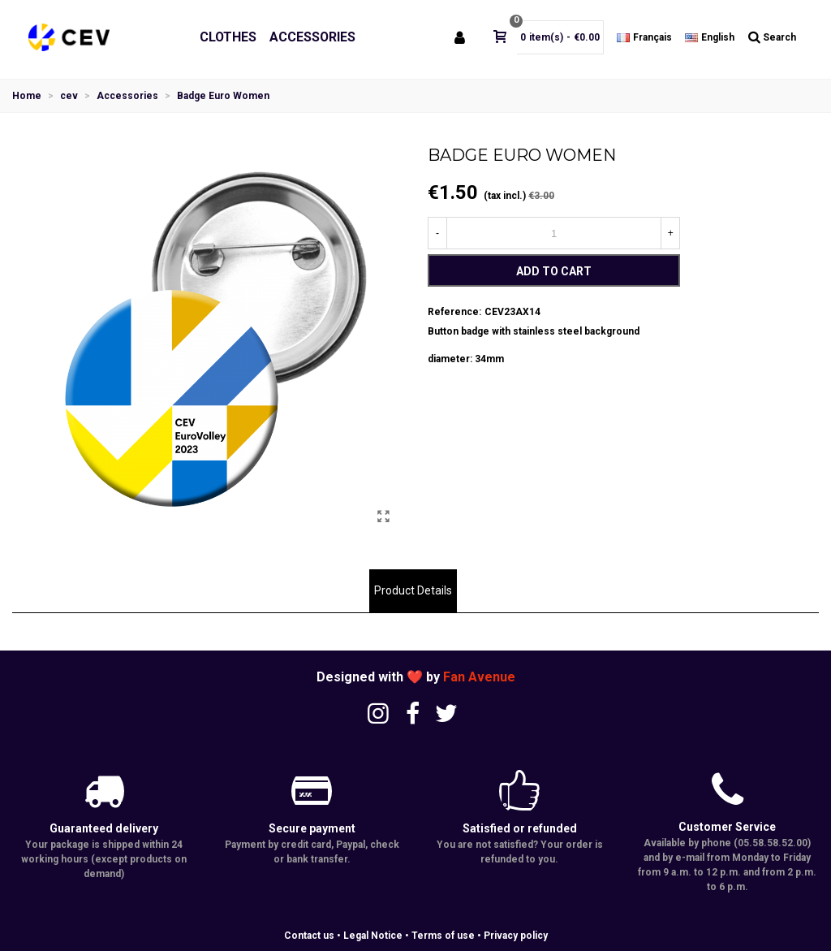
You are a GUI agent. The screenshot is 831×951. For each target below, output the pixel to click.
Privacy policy (516, 935)
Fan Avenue (479, 677)
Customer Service (727, 826)
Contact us (309, 935)
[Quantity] (553, 233)
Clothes (228, 37)
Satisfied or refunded (520, 828)
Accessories (312, 37)
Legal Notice (373, 935)
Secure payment (312, 828)
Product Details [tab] (413, 590)
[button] (208, 531)
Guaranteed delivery (104, 828)
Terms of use (443, 935)
